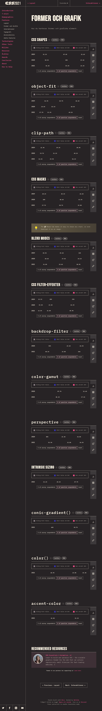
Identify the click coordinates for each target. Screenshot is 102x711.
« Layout (50, 685)
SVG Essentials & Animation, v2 (58, 655)
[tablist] (92, 59)
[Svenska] (64, 3)
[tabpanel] (63, 58)
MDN (62, 40)
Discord (83, 702)
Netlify (76, 700)
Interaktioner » (75, 685)
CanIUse (55, 40)
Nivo (63, 700)
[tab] (92, 49)
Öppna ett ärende (65, 702)
